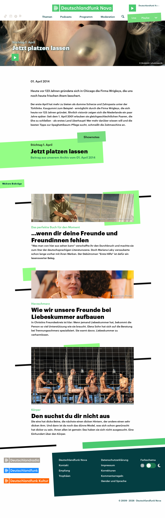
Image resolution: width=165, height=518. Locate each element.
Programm (86, 16)
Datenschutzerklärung (114, 459)
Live (134, 17)
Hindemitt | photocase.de (151, 63)
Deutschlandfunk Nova (73, 459)
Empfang (64, 470)
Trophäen (64, 475)
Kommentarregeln (112, 475)
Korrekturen (108, 470)
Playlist (145, 17)
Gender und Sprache (113, 480)
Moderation (108, 16)
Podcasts (66, 16)
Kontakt (63, 465)
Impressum (108, 465)
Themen (47, 16)
